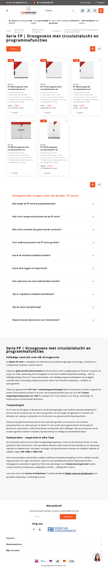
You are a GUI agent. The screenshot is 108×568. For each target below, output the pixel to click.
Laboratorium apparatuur (19, 31)
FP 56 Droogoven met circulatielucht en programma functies (18, 88)
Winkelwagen (85, 2)
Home (8, 31)
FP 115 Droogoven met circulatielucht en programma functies (51, 88)
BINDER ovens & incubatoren (38, 31)
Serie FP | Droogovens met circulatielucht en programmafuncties (81, 31)
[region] (97, 557)
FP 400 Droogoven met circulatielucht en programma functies (18, 148)
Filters (13, 49)
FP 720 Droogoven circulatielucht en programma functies (50, 148)
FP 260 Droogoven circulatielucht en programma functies (83, 88)
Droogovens (56, 31)
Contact (101, 2)
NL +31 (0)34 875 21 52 (16, 2)
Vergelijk (14, 112)
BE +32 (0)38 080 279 (43, 2)
